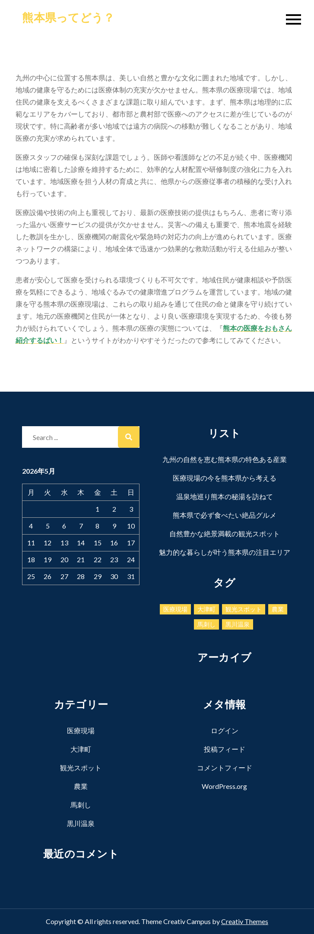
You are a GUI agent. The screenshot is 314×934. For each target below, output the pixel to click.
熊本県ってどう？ (68, 17)
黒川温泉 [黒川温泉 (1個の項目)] (237, 624)
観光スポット (80, 767)
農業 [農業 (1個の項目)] (278, 609)
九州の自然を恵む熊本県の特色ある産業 (224, 459)
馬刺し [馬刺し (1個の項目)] (206, 624)
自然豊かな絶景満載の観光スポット (224, 533)
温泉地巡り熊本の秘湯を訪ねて (224, 496)
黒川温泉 (81, 823)
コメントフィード (224, 767)
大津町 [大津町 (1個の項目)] (206, 609)
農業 (81, 786)
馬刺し (80, 805)
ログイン (224, 730)
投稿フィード (224, 749)
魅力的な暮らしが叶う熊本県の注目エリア (224, 552)
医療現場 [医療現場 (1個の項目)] (175, 609)
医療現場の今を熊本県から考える (224, 478)
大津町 (80, 749)
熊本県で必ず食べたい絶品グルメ (224, 515)
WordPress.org (224, 786)
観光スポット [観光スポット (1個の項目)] (243, 609)
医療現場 (81, 730)
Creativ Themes (244, 921)
